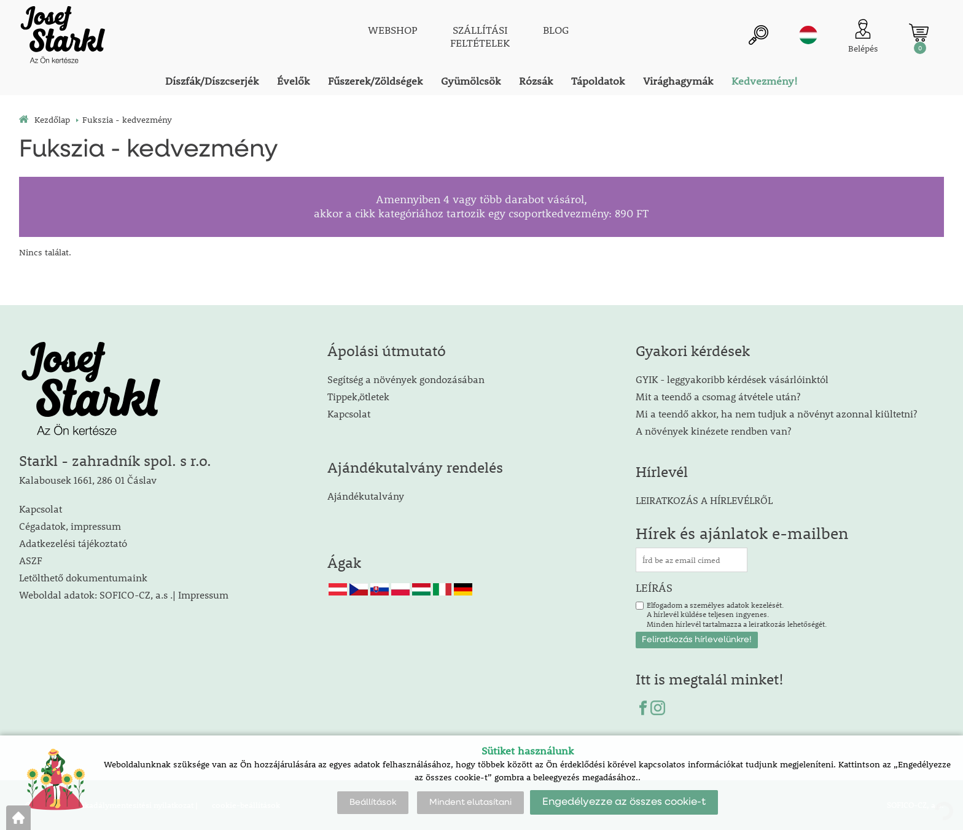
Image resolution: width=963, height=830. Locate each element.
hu (808, 35)
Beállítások (372, 802)
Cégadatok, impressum (70, 525)
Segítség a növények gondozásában (406, 379)
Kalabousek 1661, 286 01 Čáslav (88, 479)
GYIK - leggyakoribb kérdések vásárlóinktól (732, 379)
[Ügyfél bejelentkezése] (863, 37)
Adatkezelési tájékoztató (73, 543)
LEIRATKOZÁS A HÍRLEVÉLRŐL (704, 500)
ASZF (30, 560)
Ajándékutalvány (365, 495)
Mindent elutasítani (470, 802)
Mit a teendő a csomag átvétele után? (718, 396)
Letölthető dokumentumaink (83, 577)
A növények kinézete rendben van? (713, 430)
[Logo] (62, 36)
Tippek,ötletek (358, 396)
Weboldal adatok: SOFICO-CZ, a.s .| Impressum (123, 594)
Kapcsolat (40, 508)
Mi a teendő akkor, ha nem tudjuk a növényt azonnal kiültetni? (776, 413)
